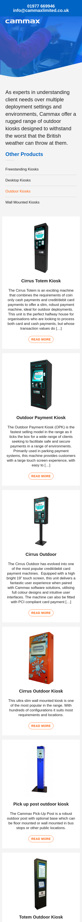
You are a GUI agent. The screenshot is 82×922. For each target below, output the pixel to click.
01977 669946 (41, 6)
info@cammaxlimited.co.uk (41, 10)
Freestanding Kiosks (22, 169)
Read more (41, 339)
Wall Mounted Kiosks (22, 202)
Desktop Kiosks (18, 180)
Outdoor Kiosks (17, 191)
